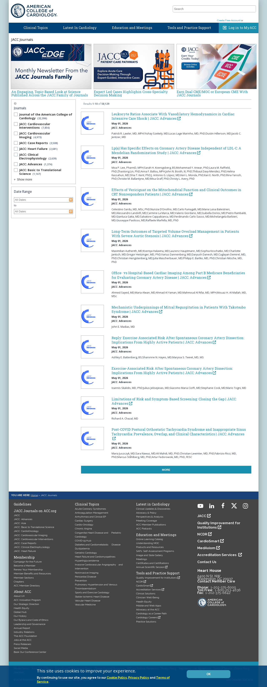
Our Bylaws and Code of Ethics (31, 620)
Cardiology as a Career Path (151, 613)
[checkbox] (16, 114)
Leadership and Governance (29, 624)
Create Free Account (228, 21)
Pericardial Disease (85, 576)
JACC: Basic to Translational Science (34, 527)
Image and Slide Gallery (149, 555)
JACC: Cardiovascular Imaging (30, 535)
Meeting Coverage (146, 520)
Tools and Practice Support (189, 29)
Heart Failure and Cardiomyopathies (95, 556)
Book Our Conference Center (30, 652)
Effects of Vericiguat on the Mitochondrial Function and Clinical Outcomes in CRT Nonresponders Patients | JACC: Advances (176, 192)
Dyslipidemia (82, 548)
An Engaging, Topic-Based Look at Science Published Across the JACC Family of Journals (49, 93)
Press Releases (22, 644)
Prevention (81, 580)
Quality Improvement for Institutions (156, 577)
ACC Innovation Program (27, 600)
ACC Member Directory (27, 585)
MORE (166, 469)
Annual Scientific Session (150, 567)
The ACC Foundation (25, 636)
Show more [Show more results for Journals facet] (24, 179)
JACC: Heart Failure (25, 551)
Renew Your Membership (28, 569)
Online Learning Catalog (149, 539)
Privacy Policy (138, 677)
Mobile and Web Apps (148, 605)
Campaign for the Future (28, 561)
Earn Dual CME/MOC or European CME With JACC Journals (212, 93)
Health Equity (21, 608)
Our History (20, 616)
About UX (19, 596)
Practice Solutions (146, 621)
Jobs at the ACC (23, 639)
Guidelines (164, 5)
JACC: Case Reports (25, 543)
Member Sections (24, 577)
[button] (252, 13)
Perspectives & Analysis (149, 516)
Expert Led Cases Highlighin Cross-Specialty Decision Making (131, 93)
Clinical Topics (36, 29)
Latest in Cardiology (153, 504)
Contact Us (206, 562)
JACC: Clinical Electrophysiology (32, 547)
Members (211, 5)
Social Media (21, 648)
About (227, 5)
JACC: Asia (20, 523)
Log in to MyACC (242, 29)
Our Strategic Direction (26, 604)
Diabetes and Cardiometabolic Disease (97, 544)
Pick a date (70, 200)
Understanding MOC (147, 543)
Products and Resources (150, 547)
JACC (181, 5)
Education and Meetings (132, 29)
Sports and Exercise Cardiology (92, 592)
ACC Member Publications (151, 524)
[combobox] (211, 13)
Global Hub (20, 612)
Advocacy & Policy (146, 512)
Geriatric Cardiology (86, 552)
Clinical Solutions (145, 593)
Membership (24, 557)
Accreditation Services (148, 589)
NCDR (139, 581)
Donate (251, 5)
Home (12, 28)
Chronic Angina (83, 528)
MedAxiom (206, 548)
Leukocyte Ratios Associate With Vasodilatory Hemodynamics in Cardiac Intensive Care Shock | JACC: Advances (173, 116)
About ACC (22, 592)
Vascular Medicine (85, 604)
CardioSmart (143, 585)
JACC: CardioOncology (26, 531)
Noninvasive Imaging (86, 572)
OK (208, 674)
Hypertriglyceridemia (87, 560)
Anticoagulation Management (91, 512)
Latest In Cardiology (80, 29)
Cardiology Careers (146, 617)
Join (238, 5)
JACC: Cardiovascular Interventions (33, 539)
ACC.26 (194, 5)
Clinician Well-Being (147, 597)
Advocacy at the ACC (148, 609)
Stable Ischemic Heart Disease (92, 596)
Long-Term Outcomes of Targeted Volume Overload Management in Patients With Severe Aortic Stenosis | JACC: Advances (175, 233)
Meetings (141, 559)
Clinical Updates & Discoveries (153, 508)
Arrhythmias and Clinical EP (90, 516)
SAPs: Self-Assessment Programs (155, 551)
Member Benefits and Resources (32, 573)
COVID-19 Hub (83, 540)
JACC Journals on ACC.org (35, 511)
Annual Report (22, 628)
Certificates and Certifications (152, 563)
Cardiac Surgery (84, 520)
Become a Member (24, 565)
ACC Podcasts (144, 528)
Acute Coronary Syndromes (90, 508)
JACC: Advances (23, 519)
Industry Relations (24, 632)
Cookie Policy (117, 677)
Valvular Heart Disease (87, 600)
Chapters (19, 581)
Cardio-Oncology (84, 524)
